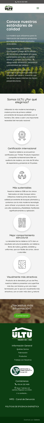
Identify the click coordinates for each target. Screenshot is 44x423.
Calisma (37, 420)
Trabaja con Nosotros (23, 360)
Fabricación (22, 353)
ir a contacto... (22, 393)
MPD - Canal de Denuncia (22, 399)
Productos (23, 356)
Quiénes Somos (23, 349)
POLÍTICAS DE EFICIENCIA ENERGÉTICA (22, 406)
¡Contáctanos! (22, 315)
